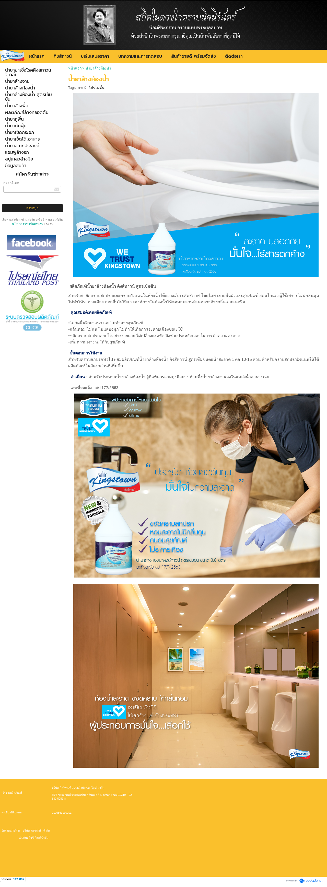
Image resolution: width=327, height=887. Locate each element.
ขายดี (82, 88)
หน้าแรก (75, 68)
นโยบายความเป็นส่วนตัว (27, 224)
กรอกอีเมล (11, 183)
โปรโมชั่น (96, 88)
